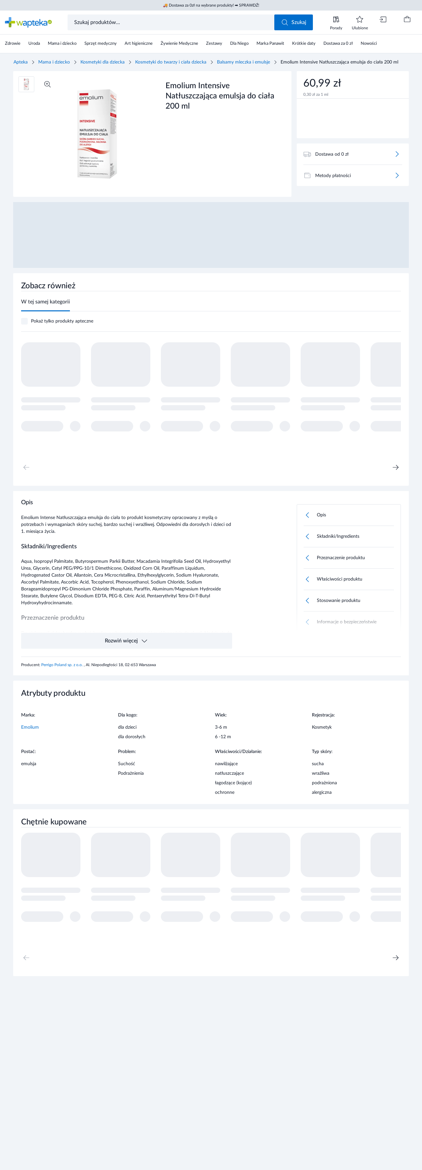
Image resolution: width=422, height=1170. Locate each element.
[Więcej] (397, 154)
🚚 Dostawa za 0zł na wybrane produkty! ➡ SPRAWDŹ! (211, 5)
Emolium (30, 727)
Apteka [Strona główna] (21, 62)
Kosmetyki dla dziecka (102, 62)
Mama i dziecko (54, 62)
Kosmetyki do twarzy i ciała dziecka (170, 62)
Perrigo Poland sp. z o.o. (62, 665)
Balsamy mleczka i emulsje (243, 62)
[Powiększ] (47, 84)
